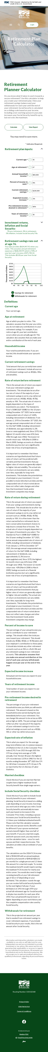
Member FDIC (24, 1034)
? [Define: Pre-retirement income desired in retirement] (29, 207)
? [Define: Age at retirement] (29, 167)
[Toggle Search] (19, 25)
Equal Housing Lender (25, 1037)
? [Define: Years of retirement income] (29, 215)
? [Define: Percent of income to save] (29, 183)
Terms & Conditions (24, 1011)
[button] (24, 149)
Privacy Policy (24, 1002)
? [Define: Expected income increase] (29, 199)
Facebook (24, 1023)
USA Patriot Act (24, 1006)
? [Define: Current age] (29, 159)
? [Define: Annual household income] (29, 175)
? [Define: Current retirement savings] (29, 191)
